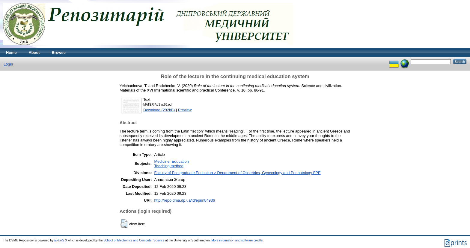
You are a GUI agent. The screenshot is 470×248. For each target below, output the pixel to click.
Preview (185, 110)
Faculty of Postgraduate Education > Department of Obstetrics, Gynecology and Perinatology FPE (237, 173)
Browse (59, 52)
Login (8, 64)
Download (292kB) (159, 110)
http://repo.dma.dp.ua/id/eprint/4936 (184, 200)
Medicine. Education (171, 161)
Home (11, 52)
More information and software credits (237, 240)
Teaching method (168, 166)
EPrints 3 (60, 240)
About (34, 52)
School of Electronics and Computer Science (134, 240)
